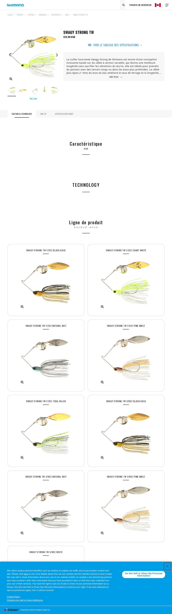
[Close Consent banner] (167, 566)
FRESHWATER (56, 14)
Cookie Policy (13, 597)
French (10, 14)
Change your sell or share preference (25, 600)
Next (56, 54)
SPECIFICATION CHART (64, 113)
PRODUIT (20, 14)
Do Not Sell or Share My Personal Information (143, 574)
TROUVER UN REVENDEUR (140, 5)
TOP (162, 16)
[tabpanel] (46, 280)
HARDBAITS (43, 14)
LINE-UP (43, 113)
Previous (10, 54)
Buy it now (33, 98)
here (26, 574)
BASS (67, 14)
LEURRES (31, 14)
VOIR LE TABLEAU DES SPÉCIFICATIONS (116, 45)
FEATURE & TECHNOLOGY (22, 113)
